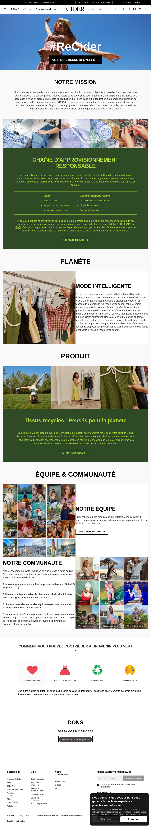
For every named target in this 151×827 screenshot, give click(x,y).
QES (128, 224)
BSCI (18, 227)
